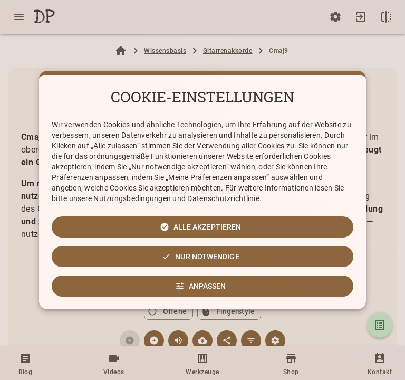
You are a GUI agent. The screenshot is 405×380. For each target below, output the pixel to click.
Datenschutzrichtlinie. (224, 198)
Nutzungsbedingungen (132, 198)
